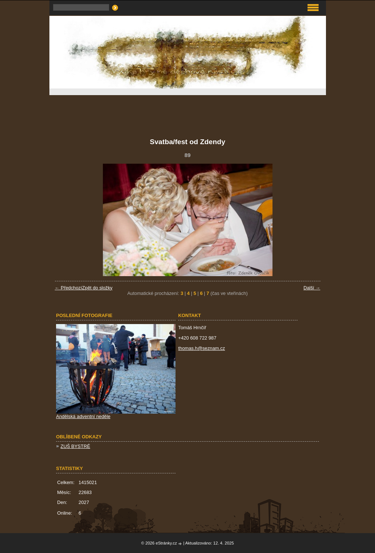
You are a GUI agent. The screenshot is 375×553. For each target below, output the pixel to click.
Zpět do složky (97, 288)
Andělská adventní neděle (83, 416)
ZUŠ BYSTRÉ (75, 446)
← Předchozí (68, 288)
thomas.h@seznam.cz (201, 348)
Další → (311, 288)
